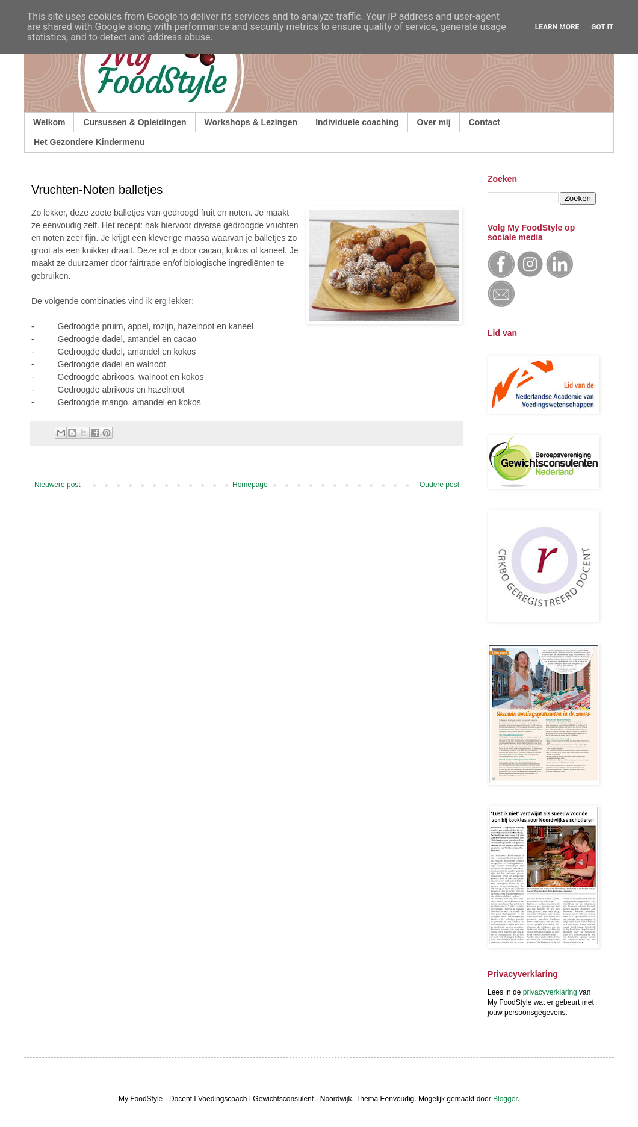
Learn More (557, 27)
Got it (602, 27)
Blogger (505, 1098)
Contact (484, 122)
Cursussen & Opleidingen (134, 122)
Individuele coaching (356, 122)
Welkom (49, 122)
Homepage (250, 484)
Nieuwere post (57, 484)
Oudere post (439, 484)
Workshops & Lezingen (251, 122)
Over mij (434, 122)
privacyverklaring (550, 992)
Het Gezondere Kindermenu (89, 142)
